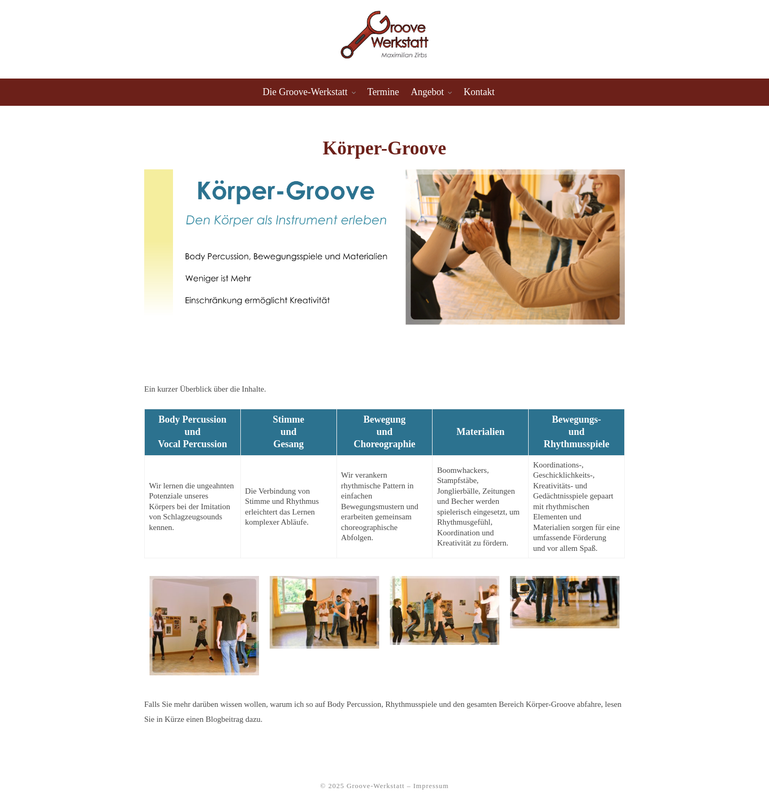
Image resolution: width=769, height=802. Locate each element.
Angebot (427, 92)
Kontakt (479, 92)
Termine (383, 92)
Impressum (431, 786)
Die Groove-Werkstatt (305, 92)
